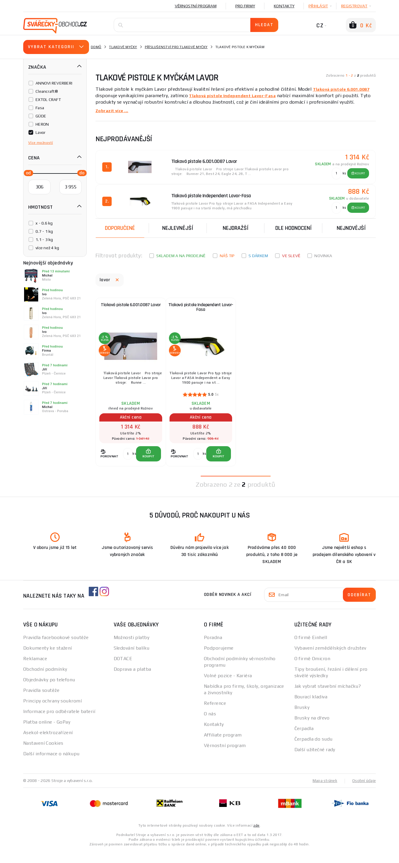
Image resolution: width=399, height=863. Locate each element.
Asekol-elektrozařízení (48, 744)
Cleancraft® (47, 91)
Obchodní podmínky (45, 681)
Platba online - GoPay (46, 734)
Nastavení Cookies (43, 755)
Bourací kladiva (311, 709)
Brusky (302, 719)
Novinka (323, 252)
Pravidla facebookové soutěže (55, 649)
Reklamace (35, 670)
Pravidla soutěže (41, 702)
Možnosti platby (132, 649)
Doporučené (120, 225)
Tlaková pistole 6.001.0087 (344, 89)
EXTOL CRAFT (48, 99)
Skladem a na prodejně (180, 252)
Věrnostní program (196, 6)
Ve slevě (291, 252)
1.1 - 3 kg (44, 239)
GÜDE (41, 116)
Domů (96, 47)
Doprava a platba (132, 681)
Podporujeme (219, 660)
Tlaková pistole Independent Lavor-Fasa (237, 95)
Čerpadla (304, 740)
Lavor (41, 132)
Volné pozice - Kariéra (228, 687)
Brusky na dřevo (312, 730)
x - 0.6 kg (44, 223)
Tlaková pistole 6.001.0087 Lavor (130, 305)
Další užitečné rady (314, 761)
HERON (42, 124)
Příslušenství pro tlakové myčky (176, 47)
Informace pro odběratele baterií (59, 723)
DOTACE (123, 670)
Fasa (40, 107)
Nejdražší (236, 225)
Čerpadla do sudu (313, 751)
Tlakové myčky (123, 47)
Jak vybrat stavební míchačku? (327, 698)
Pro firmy (245, 6)
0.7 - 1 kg (44, 231)
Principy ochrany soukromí (52, 713)
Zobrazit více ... (113, 110)
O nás (210, 726)
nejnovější (351, 225)
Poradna (213, 649)
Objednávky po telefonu (49, 692)
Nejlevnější (177, 225)
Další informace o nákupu (51, 765)
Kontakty (284, 6)
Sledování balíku (132, 660)
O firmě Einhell (310, 649)
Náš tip (227, 252)
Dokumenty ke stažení (47, 660)
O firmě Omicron (312, 670)
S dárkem (258, 252)
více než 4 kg (47, 247)
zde (256, 837)
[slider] (27, 173)
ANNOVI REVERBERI (54, 83)
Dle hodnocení (293, 225)
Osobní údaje (363, 792)
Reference (215, 715)
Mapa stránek (323, 792)
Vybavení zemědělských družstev (330, 660)
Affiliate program (223, 747)
